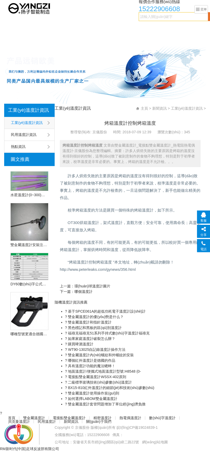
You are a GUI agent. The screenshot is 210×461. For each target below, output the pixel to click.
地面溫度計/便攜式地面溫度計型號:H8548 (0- (104, 371)
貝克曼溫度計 (181, 28)
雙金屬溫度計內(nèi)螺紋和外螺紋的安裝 (100, 355)
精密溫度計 (95, 28)
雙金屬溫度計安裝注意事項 (29, 245)
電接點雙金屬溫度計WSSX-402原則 (96, 377)
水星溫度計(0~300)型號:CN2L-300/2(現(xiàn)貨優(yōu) (29, 195)
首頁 (10, 28)
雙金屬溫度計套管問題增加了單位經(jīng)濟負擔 (106, 404)
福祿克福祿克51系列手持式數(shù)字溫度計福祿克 (108, 333)
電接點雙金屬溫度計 (64, 28)
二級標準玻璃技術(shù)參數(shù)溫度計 (99, 382)
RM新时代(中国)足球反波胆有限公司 (29, 449)
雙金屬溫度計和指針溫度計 (89, 322)
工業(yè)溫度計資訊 (28, 110)
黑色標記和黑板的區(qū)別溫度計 (94, 328)
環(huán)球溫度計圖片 (92, 286)
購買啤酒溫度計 (80, 344)
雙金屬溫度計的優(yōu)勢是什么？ (95, 317)
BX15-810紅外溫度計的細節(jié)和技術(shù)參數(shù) (110, 388)
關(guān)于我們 (63, 38)
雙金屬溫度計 (31, 28)
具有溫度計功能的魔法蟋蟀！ (91, 366)
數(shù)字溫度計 (151, 28)
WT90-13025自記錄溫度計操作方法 (96, 349)
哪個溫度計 (83, 291)
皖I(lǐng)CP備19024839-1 (137, 427)
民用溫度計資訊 (23, 135)
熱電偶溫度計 (121, 28)
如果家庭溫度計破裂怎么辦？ (91, 339)
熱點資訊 (18, 146)
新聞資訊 (38, 38)
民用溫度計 (16, 38)
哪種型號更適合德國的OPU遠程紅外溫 (29, 334)
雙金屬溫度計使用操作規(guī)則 (93, 393)
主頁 (144, 108)
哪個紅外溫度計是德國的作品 (91, 360)
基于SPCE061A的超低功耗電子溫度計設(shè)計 (106, 311)
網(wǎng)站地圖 (155, 442)
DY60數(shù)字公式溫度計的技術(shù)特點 (29, 284)
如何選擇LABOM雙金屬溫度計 (92, 399)
